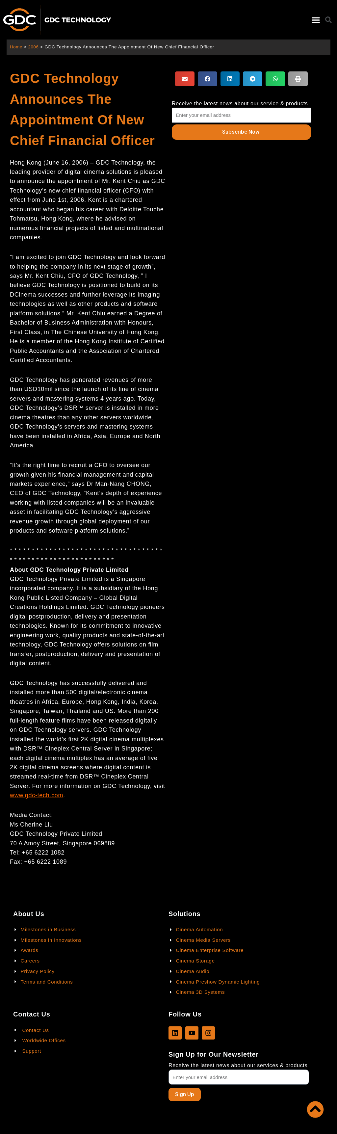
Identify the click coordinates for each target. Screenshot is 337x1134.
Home (16, 46)
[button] (316, 20)
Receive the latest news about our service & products (240, 103)
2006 (34, 46)
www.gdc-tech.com (36, 795)
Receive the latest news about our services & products (237, 1065)
